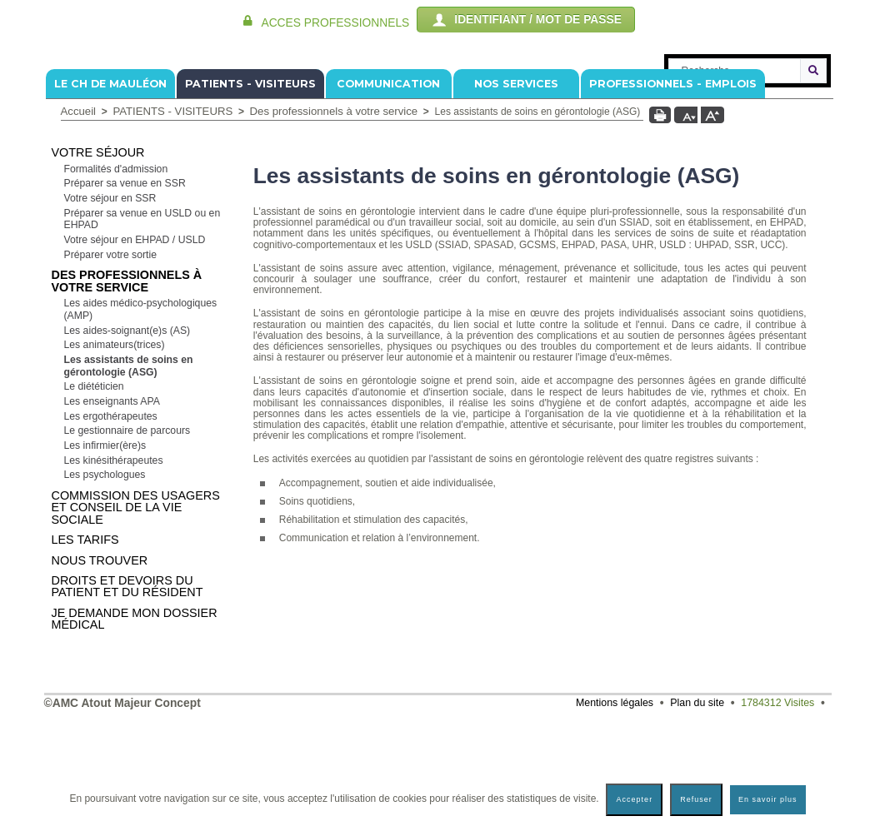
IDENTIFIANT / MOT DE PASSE (526, 20)
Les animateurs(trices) (114, 444)
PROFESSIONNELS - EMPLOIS (673, 183)
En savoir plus (768, 799)
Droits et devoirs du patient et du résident (127, 686)
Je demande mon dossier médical (135, 718)
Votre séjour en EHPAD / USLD (135, 340)
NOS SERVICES (516, 183)
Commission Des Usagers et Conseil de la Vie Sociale (136, 607)
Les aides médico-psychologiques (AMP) (141, 409)
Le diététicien (94, 486)
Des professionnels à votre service (334, 211)
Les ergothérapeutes (111, 516)
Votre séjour (98, 252)
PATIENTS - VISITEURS (250, 183)
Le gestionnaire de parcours (127, 530)
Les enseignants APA (112, 501)
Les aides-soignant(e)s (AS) (127, 430)
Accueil (79, 211)
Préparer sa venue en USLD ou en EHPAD (142, 319)
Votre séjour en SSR (110, 298)
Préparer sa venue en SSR (125, 283)
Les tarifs (85, 639)
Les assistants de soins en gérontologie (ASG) (128, 466)
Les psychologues (105, 574)
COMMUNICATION (388, 183)
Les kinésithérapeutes (113, 560)
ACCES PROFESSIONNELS (335, 23)
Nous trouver (100, 660)
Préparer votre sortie (111, 355)
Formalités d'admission (116, 269)
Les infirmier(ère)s (105, 545)
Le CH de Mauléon (110, 183)
